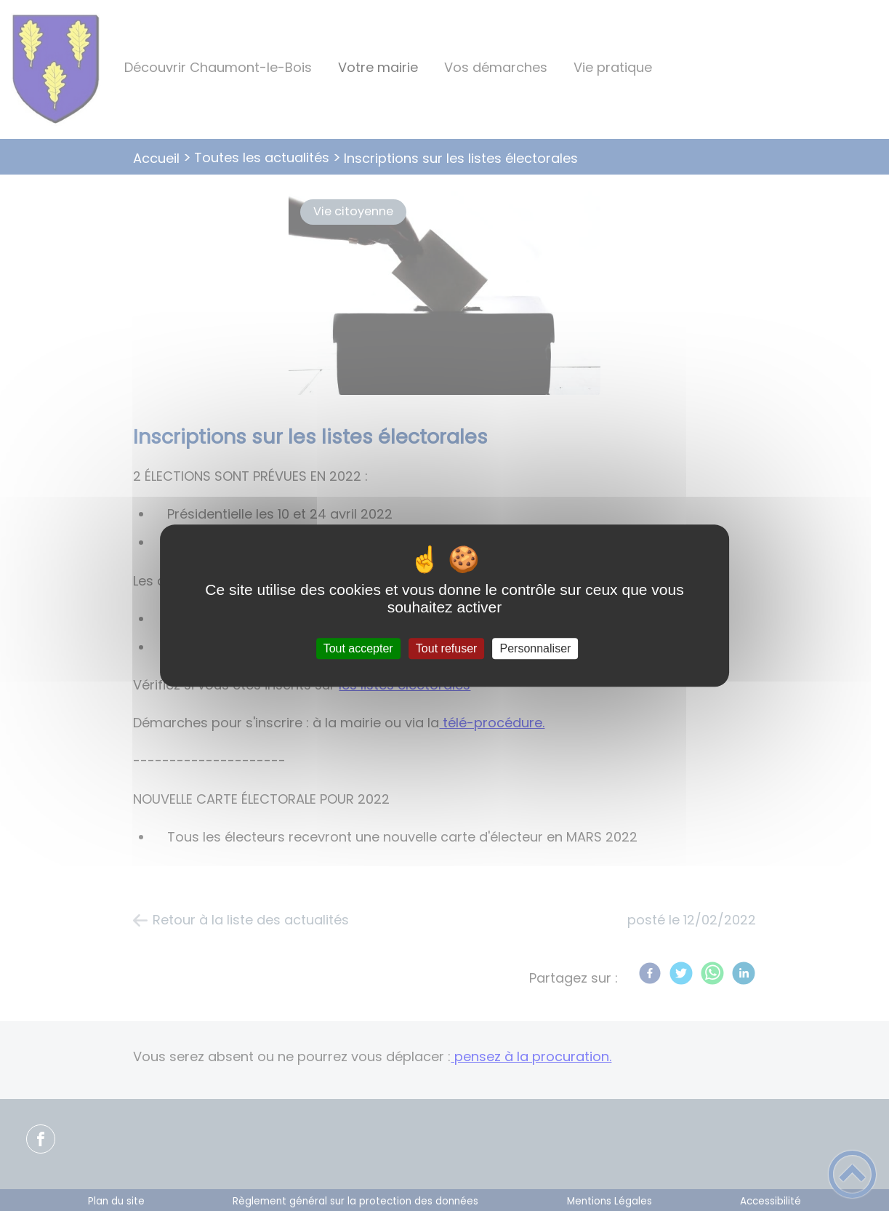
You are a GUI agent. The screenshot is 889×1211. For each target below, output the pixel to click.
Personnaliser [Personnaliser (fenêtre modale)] (535, 648)
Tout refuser (446, 648)
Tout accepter (358, 648)
